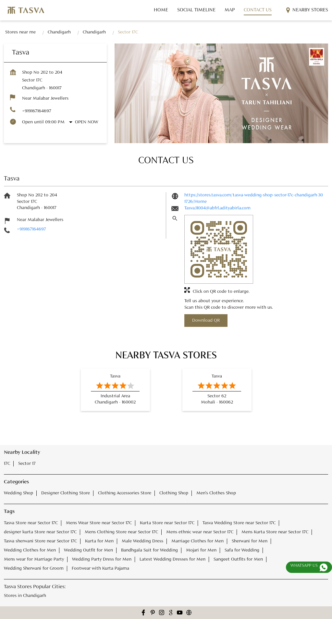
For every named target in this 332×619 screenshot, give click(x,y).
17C (7, 463)
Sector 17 (27, 463)
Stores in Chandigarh (25, 595)
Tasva (115, 376)
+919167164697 (36, 111)
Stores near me (20, 32)
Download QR (206, 320)
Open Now (86, 122)
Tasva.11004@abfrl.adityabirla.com (217, 208)
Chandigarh (59, 32)
